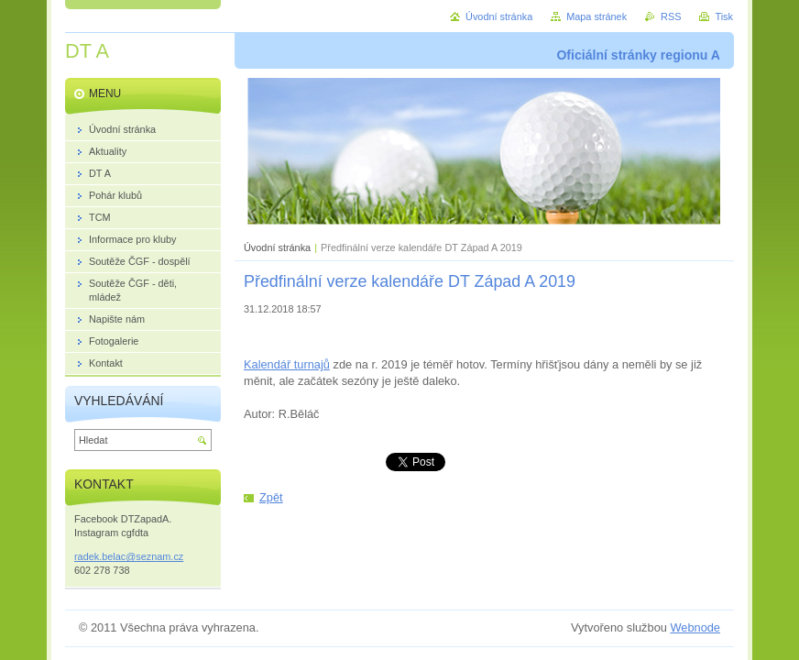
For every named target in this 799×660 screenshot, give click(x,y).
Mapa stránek (596, 16)
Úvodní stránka (277, 247)
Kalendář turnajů (287, 364)
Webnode (695, 627)
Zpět (271, 497)
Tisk (724, 16)
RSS (671, 16)
